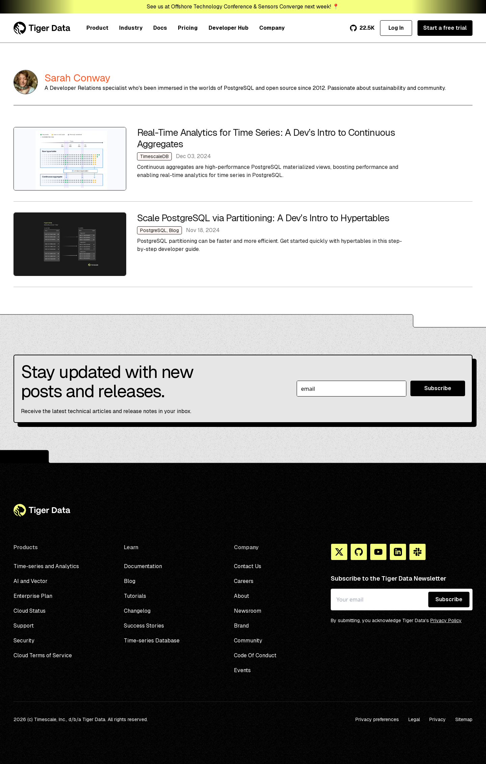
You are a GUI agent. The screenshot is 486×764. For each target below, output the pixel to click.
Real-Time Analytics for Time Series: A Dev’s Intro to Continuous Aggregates (243, 158)
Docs (160, 27)
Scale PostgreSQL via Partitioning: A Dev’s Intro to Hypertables (243, 244)
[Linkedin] (397, 551)
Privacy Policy (446, 620)
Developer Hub (228, 27)
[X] (339, 551)
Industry (130, 27)
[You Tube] (378, 551)
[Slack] (417, 551)
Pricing (188, 27)
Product (97, 27)
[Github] (358, 551)
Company (272, 27)
